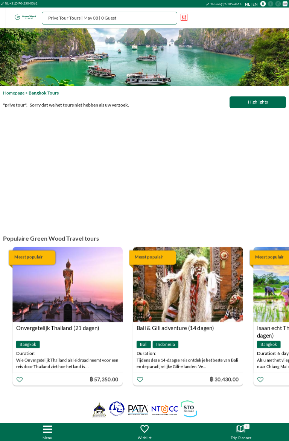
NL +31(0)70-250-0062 (21, 3)
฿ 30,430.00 (224, 379)
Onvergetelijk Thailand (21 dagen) (57, 328)
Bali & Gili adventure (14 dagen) (175, 328)
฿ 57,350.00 (104, 379)
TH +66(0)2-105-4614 (226, 4)
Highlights (258, 102)
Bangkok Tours (44, 93)
